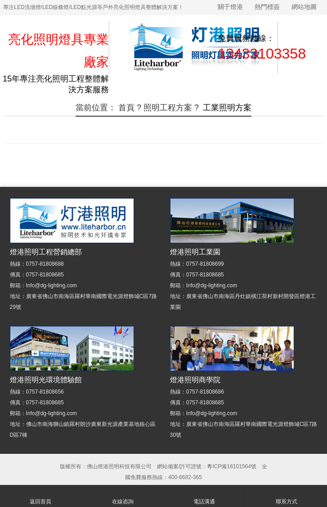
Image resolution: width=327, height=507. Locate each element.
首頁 (126, 107)
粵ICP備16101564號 (231, 466)
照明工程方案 (167, 107)
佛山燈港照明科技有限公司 (119, 466)
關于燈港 (230, 6)
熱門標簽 (267, 6)
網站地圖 (304, 6)
